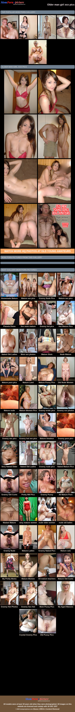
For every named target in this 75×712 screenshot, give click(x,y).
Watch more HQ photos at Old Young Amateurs (37, 251)
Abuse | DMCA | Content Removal (46, 709)
